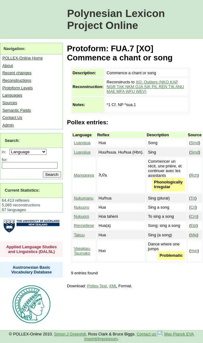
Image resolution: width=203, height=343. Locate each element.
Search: (12, 140)
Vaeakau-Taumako (82, 251)
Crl (192, 207)
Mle (193, 235)
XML (113, 286)
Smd (194, 142)
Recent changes (16, 72)
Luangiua (82, 142)
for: (5, 159)
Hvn (194, 250)
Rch (194, 175)
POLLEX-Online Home (22, 58)
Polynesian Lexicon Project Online (116, 19)
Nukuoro (81, 207)
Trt (192, 198)
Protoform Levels (17, 88)
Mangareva (84, 175)
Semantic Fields (16, 110)
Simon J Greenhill (70, 334)
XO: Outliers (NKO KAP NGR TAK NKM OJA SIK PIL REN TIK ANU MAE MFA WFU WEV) (145, 87)
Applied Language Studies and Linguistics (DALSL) (31, 249)
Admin (8, 125)
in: (5, 151)
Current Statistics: (22, 190)
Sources (9, 102)
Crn (193, 216)
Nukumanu (83, 198)
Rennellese (84, 225)
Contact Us (12, 117)
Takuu (79, 235)
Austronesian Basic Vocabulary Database (31, 269)
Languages (12, 95)
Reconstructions (16, 80)
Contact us (149, 334)
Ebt (193, 225)
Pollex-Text (97, 286)
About (7, 65)
